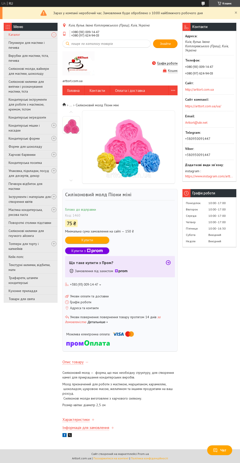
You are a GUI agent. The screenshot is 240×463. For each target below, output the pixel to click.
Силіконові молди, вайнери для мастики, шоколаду (29, 71)
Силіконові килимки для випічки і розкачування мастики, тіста (26, 86)
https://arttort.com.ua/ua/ (203, 106)
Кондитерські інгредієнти (27, 117)
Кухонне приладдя (23, 291)
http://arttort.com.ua (199, 89)
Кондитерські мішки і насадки (24, 128)
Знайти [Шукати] (165, 44)
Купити (87, 240)
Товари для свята (22, 299)
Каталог (14, 34)
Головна (73, 90)
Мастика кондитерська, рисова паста (25, 212)
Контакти (97, 90)
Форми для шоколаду (25, 146)
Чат (219, 450)
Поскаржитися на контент (111, 458)
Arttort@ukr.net (196, 122)
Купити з (87, 250)
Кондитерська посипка (25, 162)
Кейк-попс (16, 257)
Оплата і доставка (130, 90)
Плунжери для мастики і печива (27, 45)
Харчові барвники (22, 154)
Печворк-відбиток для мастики (25, 186)
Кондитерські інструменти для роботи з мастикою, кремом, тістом (28, 104)
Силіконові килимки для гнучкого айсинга (26, 233)
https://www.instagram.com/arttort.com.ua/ (209, 176)
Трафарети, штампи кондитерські (23, 280)
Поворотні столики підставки (30, 222)
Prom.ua (143, 454)
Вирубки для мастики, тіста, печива (28, 58)
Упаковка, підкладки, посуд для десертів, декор (29, 173)
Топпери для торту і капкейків (24, 246)
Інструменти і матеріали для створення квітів (30, 199)
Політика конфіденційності (149, 458)
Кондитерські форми (24, 138)
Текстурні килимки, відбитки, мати (29, 267)
